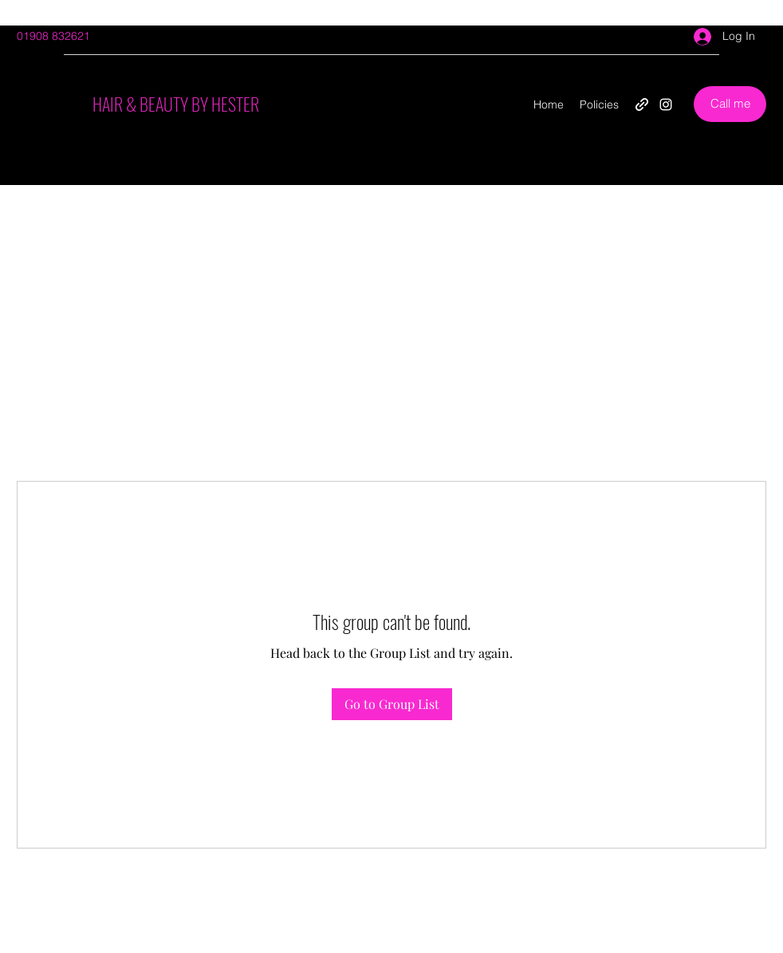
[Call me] (730, 104)
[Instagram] (666, 104)
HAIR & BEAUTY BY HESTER (175, 103)
